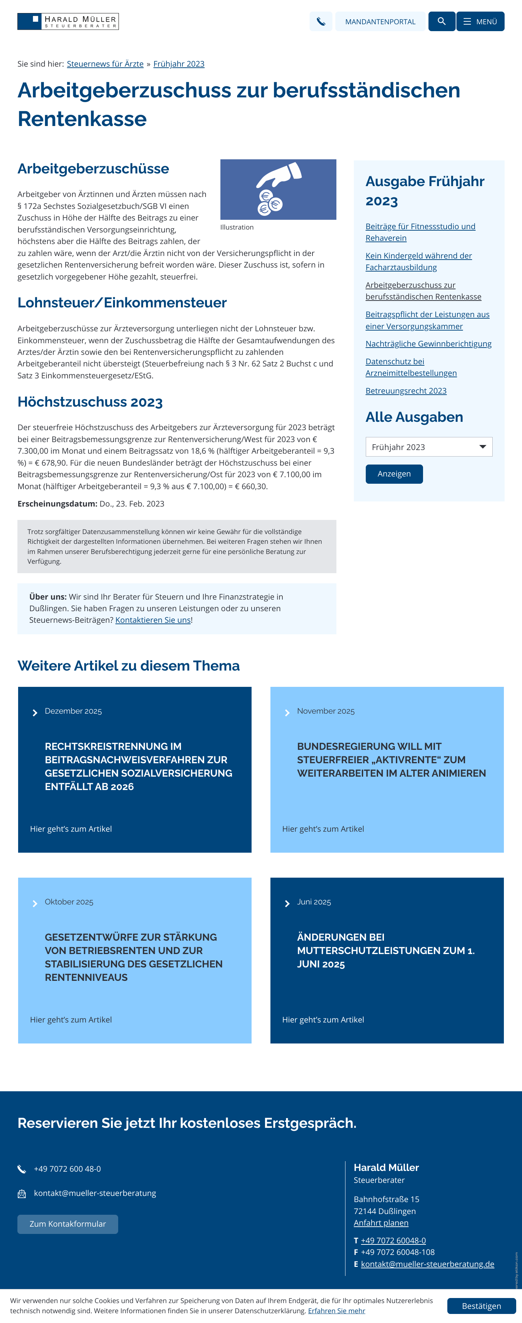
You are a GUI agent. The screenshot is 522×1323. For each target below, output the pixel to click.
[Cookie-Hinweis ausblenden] (481, 1306)
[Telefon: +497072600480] (393, 1241)
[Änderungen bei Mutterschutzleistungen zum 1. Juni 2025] (387, 960)
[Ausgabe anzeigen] (394, 474)
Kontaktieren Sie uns (153, 620)
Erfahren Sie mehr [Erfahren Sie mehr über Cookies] (336, 1310)
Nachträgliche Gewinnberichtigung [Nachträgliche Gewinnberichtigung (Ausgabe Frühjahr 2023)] (429, 344)
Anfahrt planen (381, 1223)
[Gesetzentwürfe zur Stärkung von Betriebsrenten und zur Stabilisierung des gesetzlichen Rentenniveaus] (134, 960)
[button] (321, 21)
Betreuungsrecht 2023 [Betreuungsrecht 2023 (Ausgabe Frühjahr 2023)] (406, 391)
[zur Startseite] (68, 21)
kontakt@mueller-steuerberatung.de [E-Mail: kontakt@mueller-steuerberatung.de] (427, 1264)
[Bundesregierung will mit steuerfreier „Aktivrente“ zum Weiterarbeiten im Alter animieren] (387, 769)
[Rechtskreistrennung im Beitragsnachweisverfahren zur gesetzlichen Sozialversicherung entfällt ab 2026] (134, 769)
